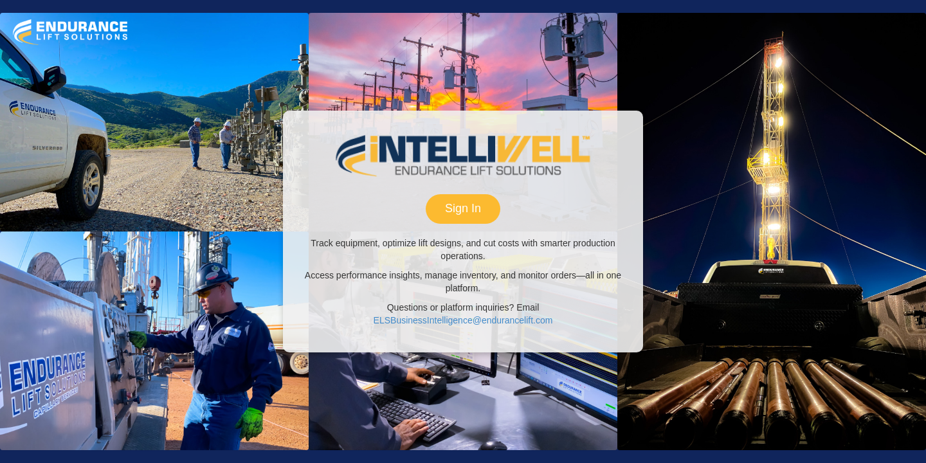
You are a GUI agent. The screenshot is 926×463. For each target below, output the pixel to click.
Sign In (463, 208)
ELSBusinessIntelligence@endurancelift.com (463, 320)
